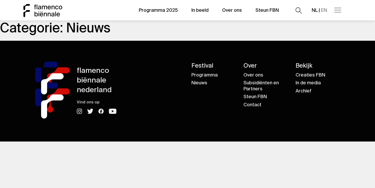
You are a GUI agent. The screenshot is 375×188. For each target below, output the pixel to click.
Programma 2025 (158, 10)
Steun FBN (267, 10)
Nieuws (199, 83)
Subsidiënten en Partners (261, 86)
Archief (303, 91)
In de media (308, 83)
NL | (319, 10)
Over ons (232, 10)
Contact (252, 105)
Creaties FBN (310, 75)
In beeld (200, 10)
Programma (204, 75)
